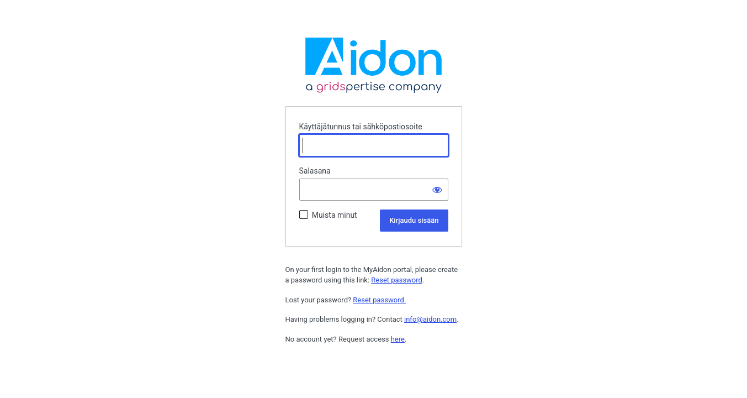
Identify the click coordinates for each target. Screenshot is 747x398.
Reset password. (379, 300)
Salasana (315, 170)
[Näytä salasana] (437, 190)
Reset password (396, 280)
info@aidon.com (430, 319)
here (398, 339)
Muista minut (334, 215)
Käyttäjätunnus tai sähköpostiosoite (360, 126)
